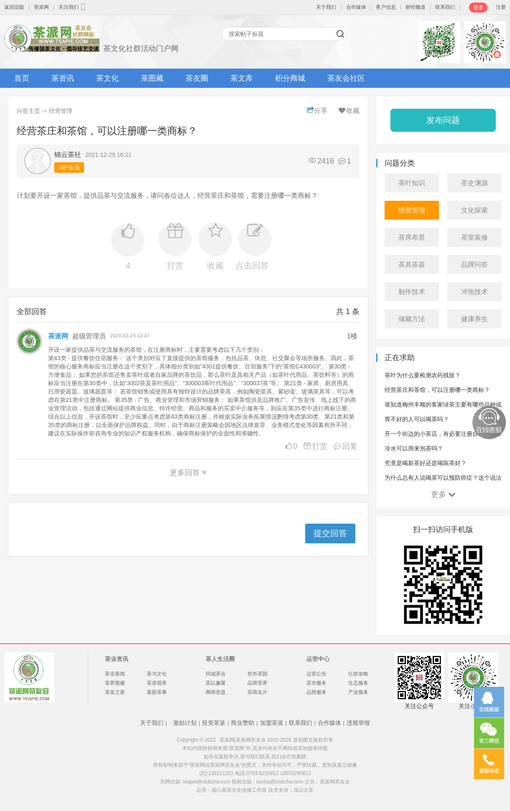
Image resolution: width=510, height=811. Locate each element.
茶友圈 (197, 78)
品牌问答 (474, 264)
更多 (443, 494)
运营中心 (318, 658)
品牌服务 (316, 692)
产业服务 (358, 692)
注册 (501, 7)
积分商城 (290, 78)
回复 (343, 446)
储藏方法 (411, 318)
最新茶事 (157, 692)
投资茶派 (213, 722)
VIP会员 (69, 167)
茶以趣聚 (216, 683)
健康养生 (474, 318)
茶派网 (41, 7)
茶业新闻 (115, 674)
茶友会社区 (346, 78)
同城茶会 (216, 674)
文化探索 (474, 210)
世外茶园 (257, 674)
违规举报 (358, 722)
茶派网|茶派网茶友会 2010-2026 (255, 740)
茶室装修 (474, 237)
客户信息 (386, 7)
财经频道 (415, 7)
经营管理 (60, 110)
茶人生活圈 (220, 658)
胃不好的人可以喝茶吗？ (417, 419)
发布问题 (443, 120)
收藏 (348, 110)
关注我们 (73, 7)
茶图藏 (152, 78)
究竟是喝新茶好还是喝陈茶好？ (426, 463)
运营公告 (316, 674)
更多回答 (188, 472)
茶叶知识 (411, 183)
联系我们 (445, 7)
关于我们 (326, 7)
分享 (317, 110)
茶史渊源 (474, 183)
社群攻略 (358, 674)
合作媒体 (356, 7)
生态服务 (358, 683)
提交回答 (330, 533)
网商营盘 (216, 692)
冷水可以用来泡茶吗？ (414, 448)
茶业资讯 (116, 658)
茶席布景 (411, 237)
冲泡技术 (474, 291)
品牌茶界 (257, 683)
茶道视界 (157, 683)
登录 (478, 7)
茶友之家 (115, 692)
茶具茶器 (411, 264)
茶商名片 (257, 692)
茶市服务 (316, 683)
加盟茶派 (271, 722)
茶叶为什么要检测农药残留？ (423, 375)
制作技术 (411, 291)
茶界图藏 (115, 683)
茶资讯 (62, 78)
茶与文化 (157, 674)
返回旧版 (14, 7)
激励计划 (184, 722)
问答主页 (28, 110)
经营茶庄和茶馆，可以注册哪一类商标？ (437, 389)
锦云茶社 (67, 154)
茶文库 (241, 78)
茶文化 (107, 78)
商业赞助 (242, 722)
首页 (21, 78)
